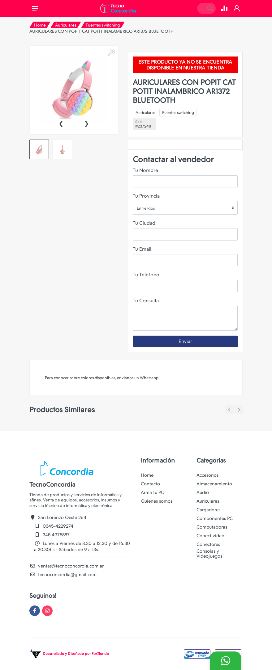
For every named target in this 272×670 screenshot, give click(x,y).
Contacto (150, 483)
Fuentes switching (103, 25)
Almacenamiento (214, 483)
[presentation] (61, 123)
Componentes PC (214, 518)
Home (40, 25)
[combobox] (185, 208)
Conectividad (210, 535)
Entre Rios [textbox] (146, 208)
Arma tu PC (152, 492)
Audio (202, 492)
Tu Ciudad (144, 223)
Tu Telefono (146, 275)
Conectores (208, 544)
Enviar (185, 341)
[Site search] (201, 8)
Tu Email (142, 249)
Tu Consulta (146, 301)
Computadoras (211, 527)
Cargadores (208, 509)
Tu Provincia (146, 196)
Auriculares (65, 25)
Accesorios (207, 475)
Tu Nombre (145, 170)
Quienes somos (156, 501)
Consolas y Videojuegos (209, 554)
